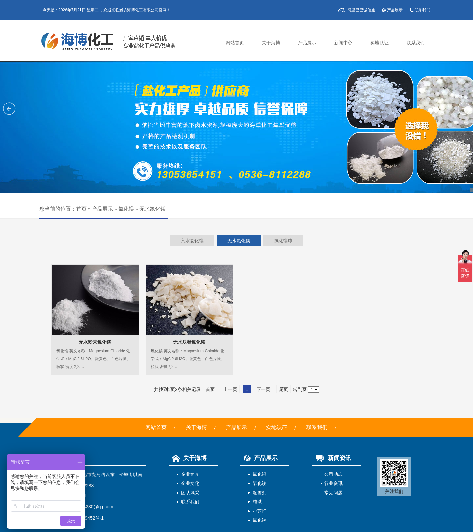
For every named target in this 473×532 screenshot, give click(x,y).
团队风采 (190, 492)
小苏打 (259, 511)
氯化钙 (259, 474)
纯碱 (257, 501)
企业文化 (190, 483)
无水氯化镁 (152, 209)
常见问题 (333, 492)
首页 (81, 209)
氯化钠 (259, 520)
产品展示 (395, 10)
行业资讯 (333, 483)
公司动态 (333, 474)
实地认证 (379, 42)
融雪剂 (259, 492)
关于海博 (271, 42)
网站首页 (235, 42)
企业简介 (190, 474)
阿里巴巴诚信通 (361, 10)
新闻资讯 (331, 458)
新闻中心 (343, 42)
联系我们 (422, 10)
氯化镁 (126, 209)
